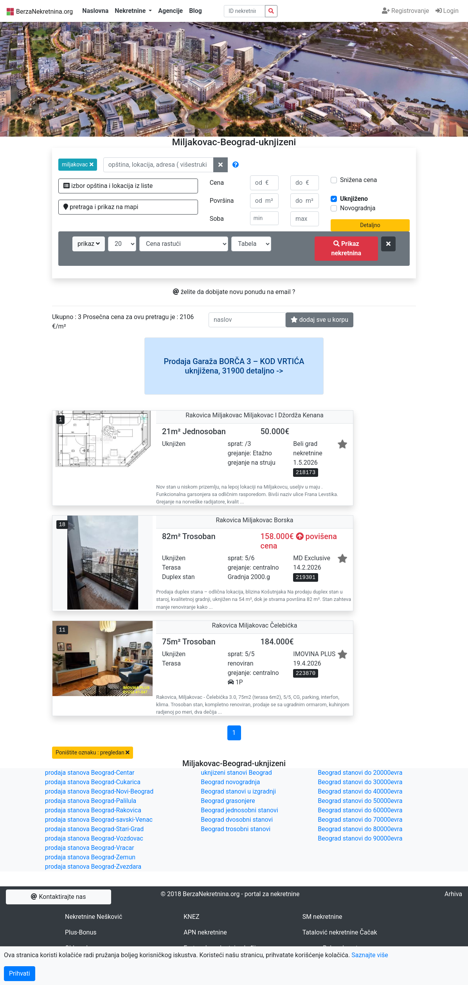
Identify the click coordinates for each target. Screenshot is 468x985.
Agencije (170, 10)
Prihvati (19, 973)
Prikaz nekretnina (346, 248)
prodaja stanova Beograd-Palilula (91, 801)
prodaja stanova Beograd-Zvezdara (93, 866)
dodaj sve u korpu (319, 319)
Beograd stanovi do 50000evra (360, 801)
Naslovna (95, 10)
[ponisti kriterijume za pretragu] (388, 243)
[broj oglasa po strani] (122, 243)
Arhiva (453, 894)
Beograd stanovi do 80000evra (360, 829)
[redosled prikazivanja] (183, 243)
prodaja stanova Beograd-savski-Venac (99, 819)
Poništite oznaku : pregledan (93, 752)
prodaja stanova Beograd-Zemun (90, 857)
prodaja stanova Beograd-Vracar (89, 848)
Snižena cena (358, 180)
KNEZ (191, 916)
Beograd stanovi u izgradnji (238, 791)
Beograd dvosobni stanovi (237, 819)
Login (447, 10)
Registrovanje (405, 10)
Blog (195, 10)
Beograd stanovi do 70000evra (360, 819)
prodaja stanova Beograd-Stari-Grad (94, 829)
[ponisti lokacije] (220, 164)
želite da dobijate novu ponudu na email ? (234, 292)
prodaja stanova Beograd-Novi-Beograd (99, 791)
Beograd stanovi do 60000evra (360, 810)
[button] (77, 165)
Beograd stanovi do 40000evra (360, 791)
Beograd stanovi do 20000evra (360, 772)
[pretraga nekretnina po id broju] (271, 11)
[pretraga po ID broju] (245, 11)
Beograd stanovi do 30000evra (360, 782)
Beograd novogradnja (230, 782)
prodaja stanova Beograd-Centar (90, 772)
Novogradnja (357, 208)
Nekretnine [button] (131, 10)
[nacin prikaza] (251, 243)
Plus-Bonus (81, 932)
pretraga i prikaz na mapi (100, 207)
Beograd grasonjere (228, 801)
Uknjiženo (354, 198)
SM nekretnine (322, 916)
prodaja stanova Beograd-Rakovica (93, 810)
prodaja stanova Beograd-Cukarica (92, 782)
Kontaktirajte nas (58, 896)
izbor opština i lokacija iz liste (108, 185)
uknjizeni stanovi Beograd (236, 772)
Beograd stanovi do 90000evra (360, 838)
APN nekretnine (205, 932)
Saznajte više (369, 955)
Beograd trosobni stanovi (235, 829)
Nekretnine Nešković (93, 916)
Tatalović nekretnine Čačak (339, 932)
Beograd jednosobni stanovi (239, 810)
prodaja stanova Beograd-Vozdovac (94, 838)
